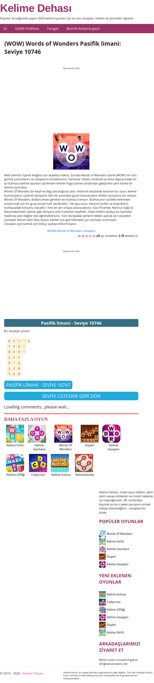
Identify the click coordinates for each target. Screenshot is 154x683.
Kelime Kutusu (112, 594)
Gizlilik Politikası (27, 28)
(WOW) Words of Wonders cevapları (71, 231)
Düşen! (107, 557)
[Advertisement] (71, 96)
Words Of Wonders (115, 534)
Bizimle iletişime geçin (83, 28)
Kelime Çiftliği (112, 610)
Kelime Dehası (36, 8)
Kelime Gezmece (114, 549)
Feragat (53, 28)
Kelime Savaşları (114, 564)
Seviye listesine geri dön (71, 396)
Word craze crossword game (118, 660)
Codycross (110, 602)
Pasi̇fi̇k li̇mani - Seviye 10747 (38, 385)
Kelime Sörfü (111, 541)
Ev (5, 28)
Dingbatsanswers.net (113, 664)
